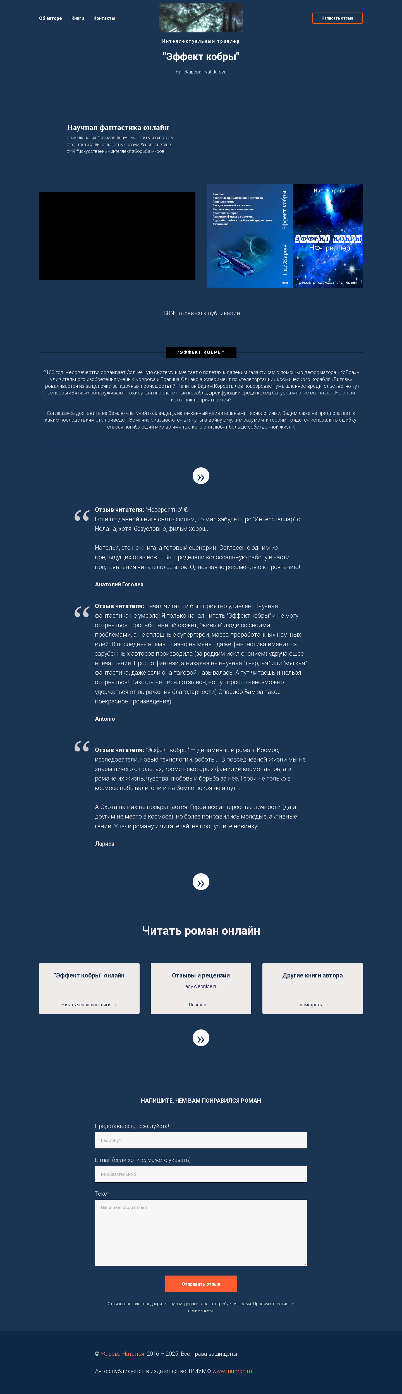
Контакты (104, 18)
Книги (77, 18)
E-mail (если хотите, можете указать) (143, 1160)
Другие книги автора (312, 975)
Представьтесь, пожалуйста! (132, 1126)
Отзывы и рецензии (201, 975)
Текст (102, 1193)
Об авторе (50, 18)
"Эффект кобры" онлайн (89, 975)
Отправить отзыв (201, 1284)
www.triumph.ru (232, 1371)
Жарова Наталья (122, 1353)
